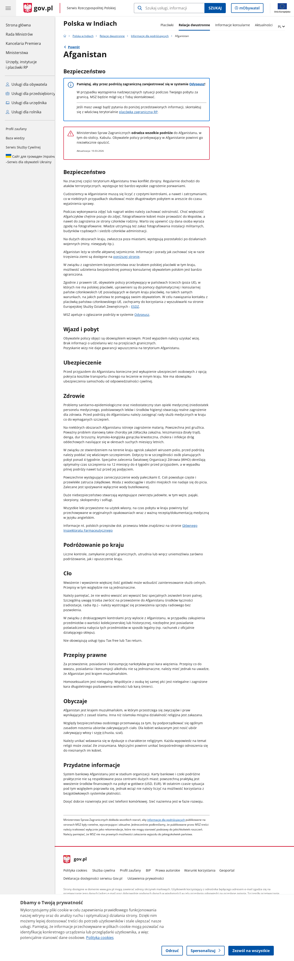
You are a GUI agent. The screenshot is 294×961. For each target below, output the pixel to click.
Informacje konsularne (236, 25)
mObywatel (249, 9)
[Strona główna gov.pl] (38, 8)
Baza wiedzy (15, 138)
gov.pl (78, 859)
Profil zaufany (16, 129)
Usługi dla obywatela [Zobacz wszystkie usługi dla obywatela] (26, 84)
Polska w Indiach (94, 24)
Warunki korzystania (203, 870)
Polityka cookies (79, 870)
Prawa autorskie (171, 870)
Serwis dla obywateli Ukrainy (31, 159)
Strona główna (23, 25)
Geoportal (230, 870)
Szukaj (215, 8)
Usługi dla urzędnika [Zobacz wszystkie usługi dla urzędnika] (26, 102)
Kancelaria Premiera (23, 43)
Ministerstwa (17, 52)
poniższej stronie (130, 256)
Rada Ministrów (19, 34)
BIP (151, 870)
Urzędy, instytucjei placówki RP (21, 64)
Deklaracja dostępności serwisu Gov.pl (96, 878)
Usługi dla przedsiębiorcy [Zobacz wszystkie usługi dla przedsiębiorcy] (30, 93)
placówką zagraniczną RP (142, 112)
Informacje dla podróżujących (153, 36)
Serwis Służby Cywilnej (23, 147)
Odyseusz (200, 84)
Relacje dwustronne (198, 25)
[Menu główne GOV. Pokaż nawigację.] (8, 8)
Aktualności (267, 25)
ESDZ (139, 306)
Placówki (170, 25)
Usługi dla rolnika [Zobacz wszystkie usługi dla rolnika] (23, 111)
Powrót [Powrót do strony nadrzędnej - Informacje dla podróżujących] (77, 47)
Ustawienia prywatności (149, 878)
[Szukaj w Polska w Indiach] (169, 8)
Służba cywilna (107, 870)
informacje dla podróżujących (170, 819)
